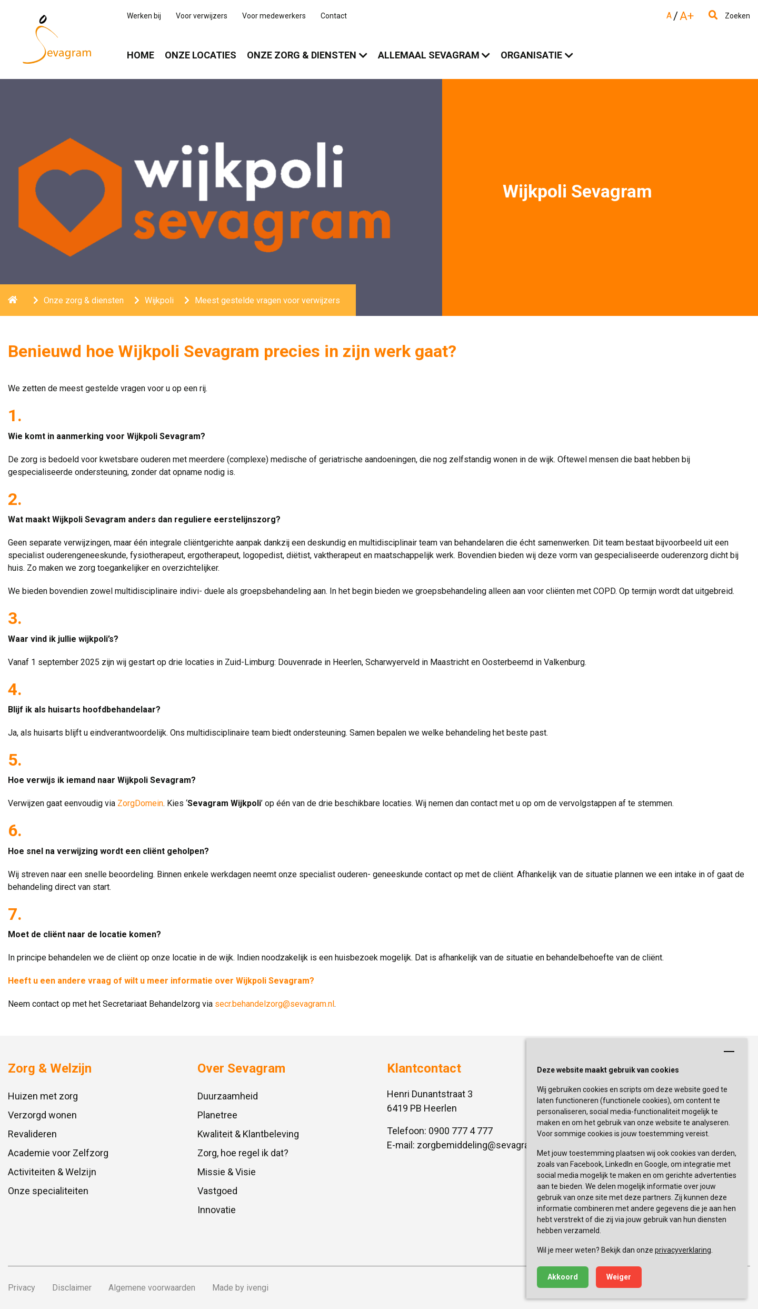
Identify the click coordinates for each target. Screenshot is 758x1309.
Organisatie (531, 55)
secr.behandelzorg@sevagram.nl (274, 1004)
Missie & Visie (226, 1171)
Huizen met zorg (43, 1096)
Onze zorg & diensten (301, 55)
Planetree (217, 1114)
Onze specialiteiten (48, 1190)
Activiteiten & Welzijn (52, 1171)
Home (140, 55)
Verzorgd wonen (42, 1114)
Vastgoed (217, 1190)
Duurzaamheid (227, 1096)
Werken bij (144, 16)
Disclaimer (72, 1288)
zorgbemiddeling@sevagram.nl (482, 1145)
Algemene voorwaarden (151, 1288)
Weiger (618, 1277)
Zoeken (729, 16)
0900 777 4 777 (460, 1130)
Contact (334, 16)
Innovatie (216, 1209)
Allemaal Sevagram (429, 55)
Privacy (21, 1288)
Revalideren (32, 1133)
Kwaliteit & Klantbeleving (248, 1133)
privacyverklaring (683, 1250)
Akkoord (562, 1277)
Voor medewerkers (274, 16)
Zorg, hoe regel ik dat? (242, 1152)
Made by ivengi (240, 1288)
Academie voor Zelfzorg (58, 1152)
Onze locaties (200, 55)
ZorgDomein (140, 803)
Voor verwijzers (201, 16)
